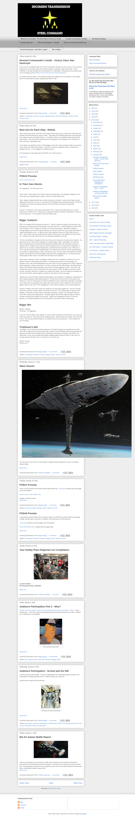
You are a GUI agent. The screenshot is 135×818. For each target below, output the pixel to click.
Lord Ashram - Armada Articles (99, 250)
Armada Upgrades (26, 42)
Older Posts (78, 783)
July (94, 137)
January (96, 154)
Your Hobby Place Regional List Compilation (44, 550)
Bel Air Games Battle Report (35, 737)
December (96, 122)
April (95, 146)
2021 (93, 111)
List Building (28, 116)
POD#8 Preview (28, 513)
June (95, 140)
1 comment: (54, 162)
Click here (62, 488)
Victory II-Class (24, 118)
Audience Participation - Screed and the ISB (44, 671)
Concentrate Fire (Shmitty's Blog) (100, 226)
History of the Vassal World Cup (75, 42)
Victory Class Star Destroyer (59, 116)
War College (56, 49)
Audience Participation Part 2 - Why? (40, 606)
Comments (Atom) (55, 788)
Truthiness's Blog (94, 257)
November (96, 125)
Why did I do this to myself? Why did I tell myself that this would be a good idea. (44, 610)
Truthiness (23, 805)
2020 (93, 114)
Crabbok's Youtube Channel (98, 229)
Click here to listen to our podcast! (99, 74)
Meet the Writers (94, 60)
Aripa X (91, 219)
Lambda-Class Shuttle (55, 723)
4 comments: (56, 473)
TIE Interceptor (41, 725)
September (97, 131)
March (95, 149)
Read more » (24, 108)
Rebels (26, 164)
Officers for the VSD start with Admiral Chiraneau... (51, 73)
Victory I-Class (73, 116)
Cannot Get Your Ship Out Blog (99, 222)
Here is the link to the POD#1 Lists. (30, 494)
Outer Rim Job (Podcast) (97, 254)
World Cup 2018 (61, 354)
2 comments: (53, 505)
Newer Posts (24, 783)
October (96, 128)
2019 (93, 117)
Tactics (53, 354)
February (96, 151)
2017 (26, 659)
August (95, 134)
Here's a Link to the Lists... (28, 180)
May (94, 143)
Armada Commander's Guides (76, 39)
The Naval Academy (99, 39)
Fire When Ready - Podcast (98, 236)
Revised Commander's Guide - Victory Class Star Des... (101, 159)
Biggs (21, 802)
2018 (93, 120)
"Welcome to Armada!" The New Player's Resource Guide (40, 39)
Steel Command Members (98, 63)
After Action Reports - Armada (48, 42)
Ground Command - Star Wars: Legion (33, 49)
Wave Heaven (27, 366)
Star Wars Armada (38, 116)
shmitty (22, 808)
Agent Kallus (28, 723)
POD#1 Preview (28, 485)
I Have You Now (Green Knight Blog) (101, 243)
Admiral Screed (33, 659)
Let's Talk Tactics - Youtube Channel (101, 247)
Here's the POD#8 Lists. (27, 527)
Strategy (47, 116)
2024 (93, 108)
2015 (93, 208)
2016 (93, 205)
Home (51, 783)
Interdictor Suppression (40, 723)
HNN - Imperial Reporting (97, 240)
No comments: (53, 351)
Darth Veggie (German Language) (100, 233)
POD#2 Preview (28, 176)
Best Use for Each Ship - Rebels (37, 129)
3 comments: (53, 113)
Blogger (84, 814)
